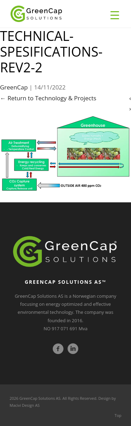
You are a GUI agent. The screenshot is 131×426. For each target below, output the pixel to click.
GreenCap (14, 87)
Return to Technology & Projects (48, 98)
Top (118, 415)
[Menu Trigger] (114, 14)
